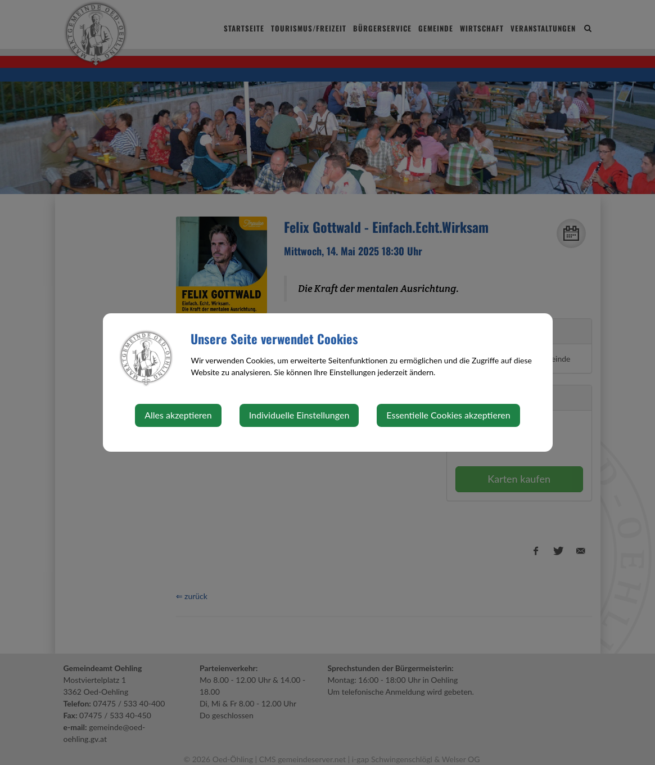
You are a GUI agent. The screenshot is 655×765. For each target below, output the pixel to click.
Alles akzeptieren (177, 415)
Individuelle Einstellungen (299, 415)
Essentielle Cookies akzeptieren (448, 415)
